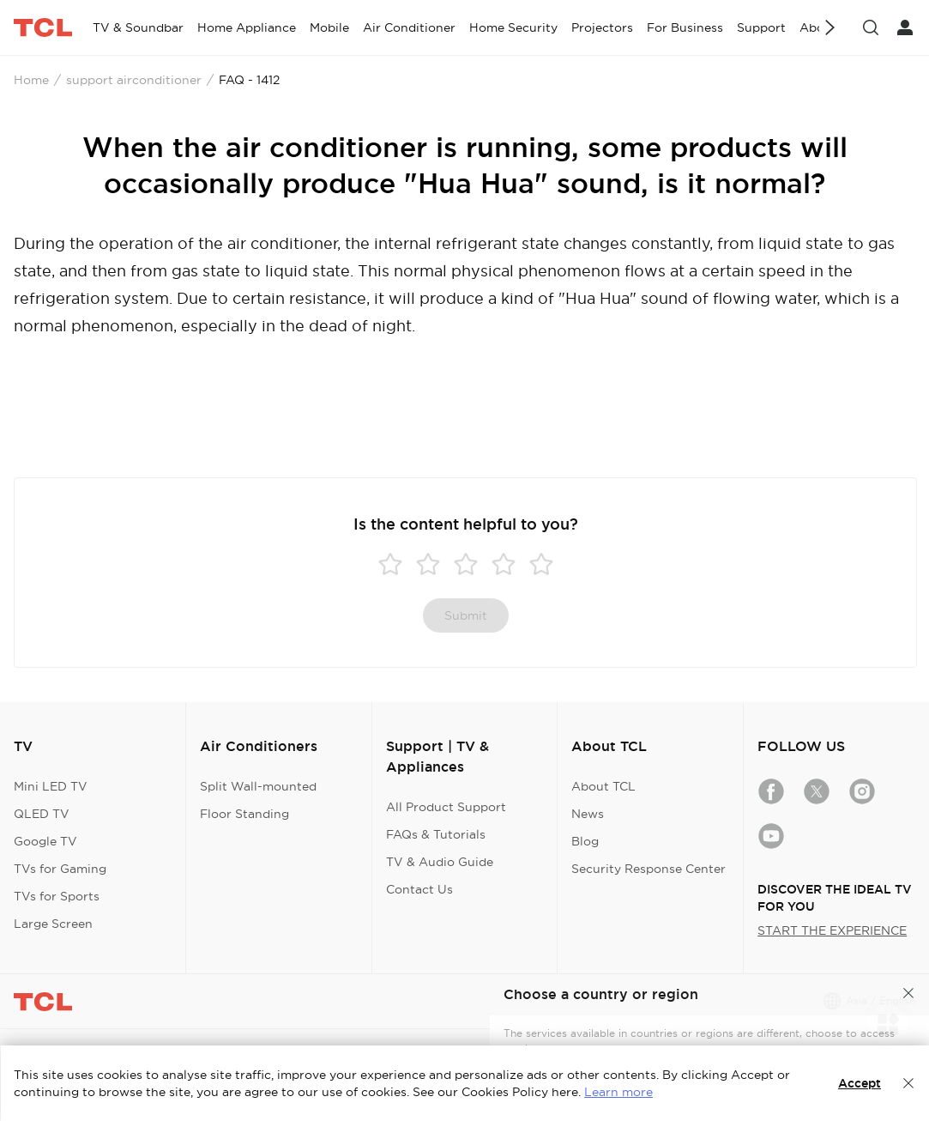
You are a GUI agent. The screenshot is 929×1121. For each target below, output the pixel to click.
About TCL (603, 786)
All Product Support (446, 807)
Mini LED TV (50, 786)
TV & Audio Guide (439, 862)
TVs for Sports (57, 896)
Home (31, 80)
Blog (585, 841)
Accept (859, 1083)
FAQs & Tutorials (436, 834)
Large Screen (53, 923)
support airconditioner (134, 80)
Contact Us (419, 889)
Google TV (45, 841)
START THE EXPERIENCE (832, 930)
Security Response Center (648, 868)
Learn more (618, 1092)
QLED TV (41, 813)
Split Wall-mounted (258, 786)
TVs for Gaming (60, 868)
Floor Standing (244, 813)
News (587, 813)
